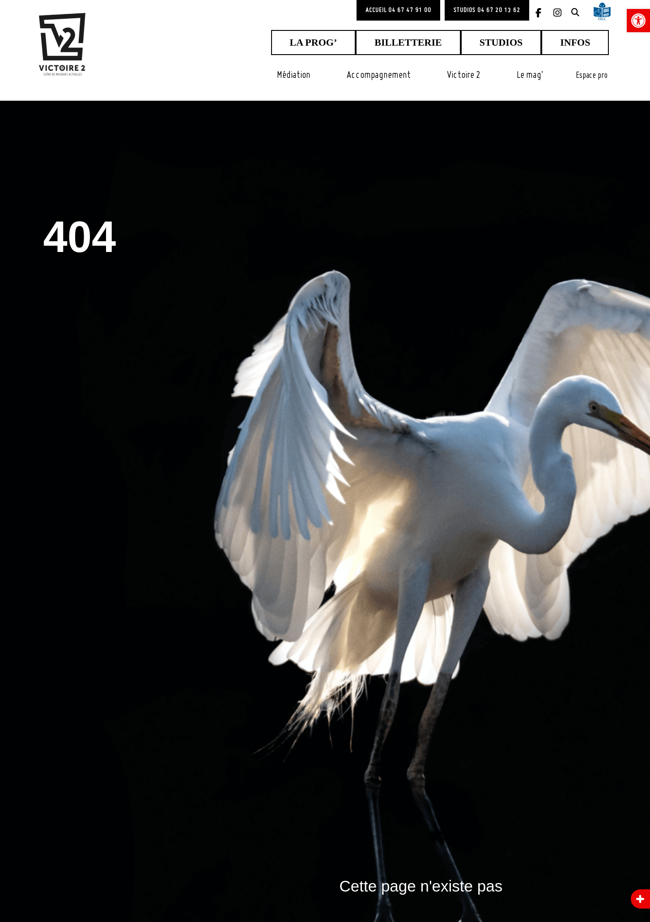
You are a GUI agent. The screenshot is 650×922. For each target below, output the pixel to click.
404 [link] (97, 231)
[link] (638, 20)
